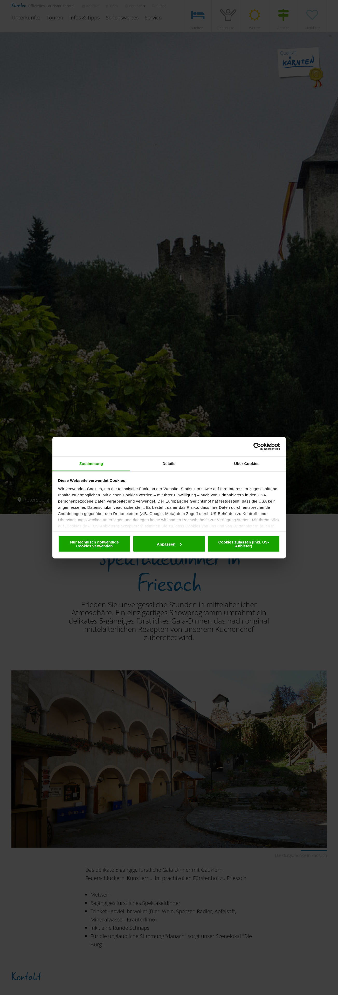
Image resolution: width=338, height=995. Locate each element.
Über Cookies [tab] (247, 463)
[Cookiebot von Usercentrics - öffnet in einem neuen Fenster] (257, 446)
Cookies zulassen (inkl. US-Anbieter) (243, 544)
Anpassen (169, 544)
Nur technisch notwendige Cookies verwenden (94, 544)
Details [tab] (169, 463)
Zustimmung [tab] (91, 463)
